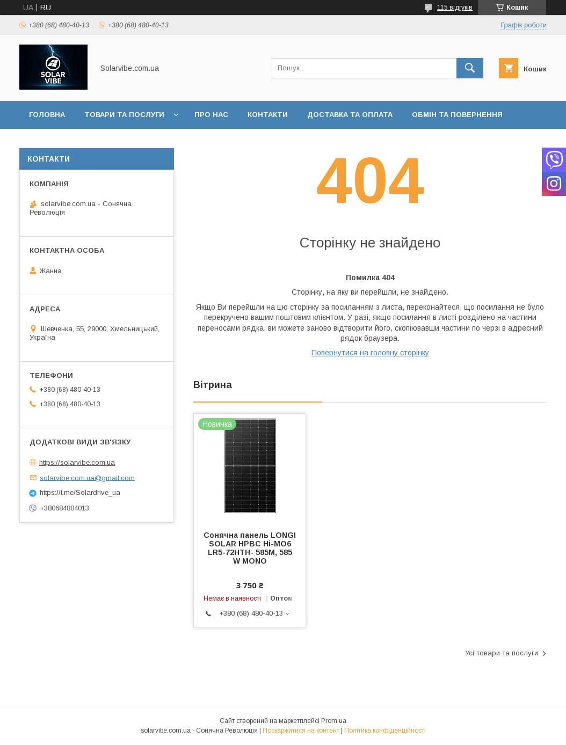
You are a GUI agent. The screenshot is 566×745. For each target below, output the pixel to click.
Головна (47, 115)
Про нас (211, 115)
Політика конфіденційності (385, 730)
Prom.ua (333, 721)
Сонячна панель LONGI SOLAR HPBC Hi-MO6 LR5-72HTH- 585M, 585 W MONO (250, 548)
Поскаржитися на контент (301, 730)
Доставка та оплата (350, 115)
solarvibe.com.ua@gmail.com (87, 477)
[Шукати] (469, 68)
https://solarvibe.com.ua (77, 462)
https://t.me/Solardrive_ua (80, 492)
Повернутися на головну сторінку (370, 352)
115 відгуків (455, 7)
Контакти (268, 115)
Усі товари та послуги (501, 653)
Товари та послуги (124, 115)
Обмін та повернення (457, 115)
